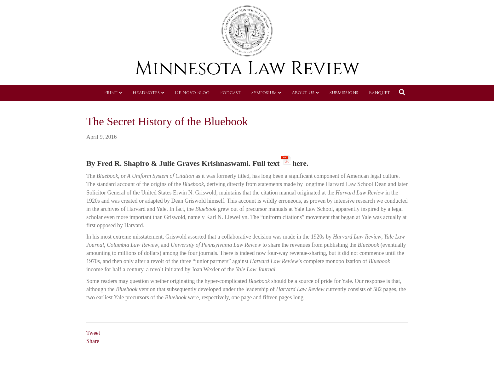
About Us (303, 93)
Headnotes (146, 93)
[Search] (402, 92)
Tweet (93, 333)
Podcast (230, 93)
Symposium (264, 93)
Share (92, 341)
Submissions (344, 93)
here (299, 162)
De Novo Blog (192, 93)
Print (111, 93)
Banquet (379, 93)
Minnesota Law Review (247, 68)
